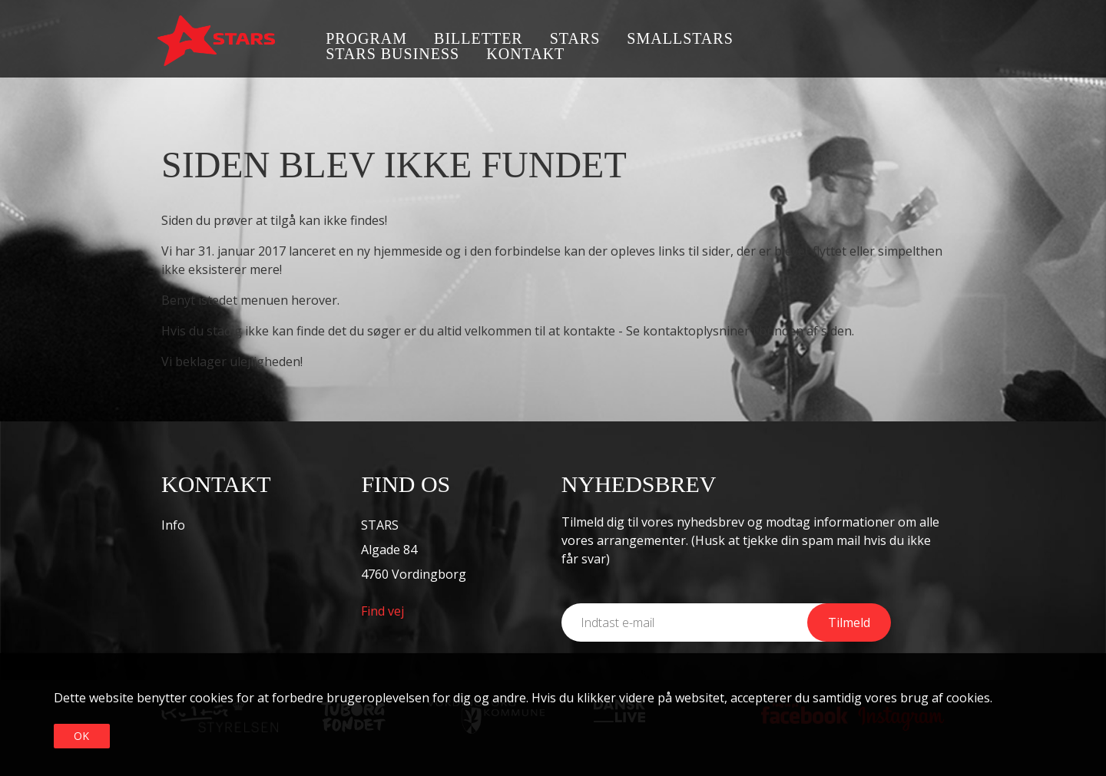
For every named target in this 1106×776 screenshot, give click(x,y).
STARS (575, 38)
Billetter (478, 38)
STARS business (392, 53)
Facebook (892, 40)
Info (173, 525)
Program (366, 38)
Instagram (939, 40)
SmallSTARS (680, 38)
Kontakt (525, 53)
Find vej (382, 611)
